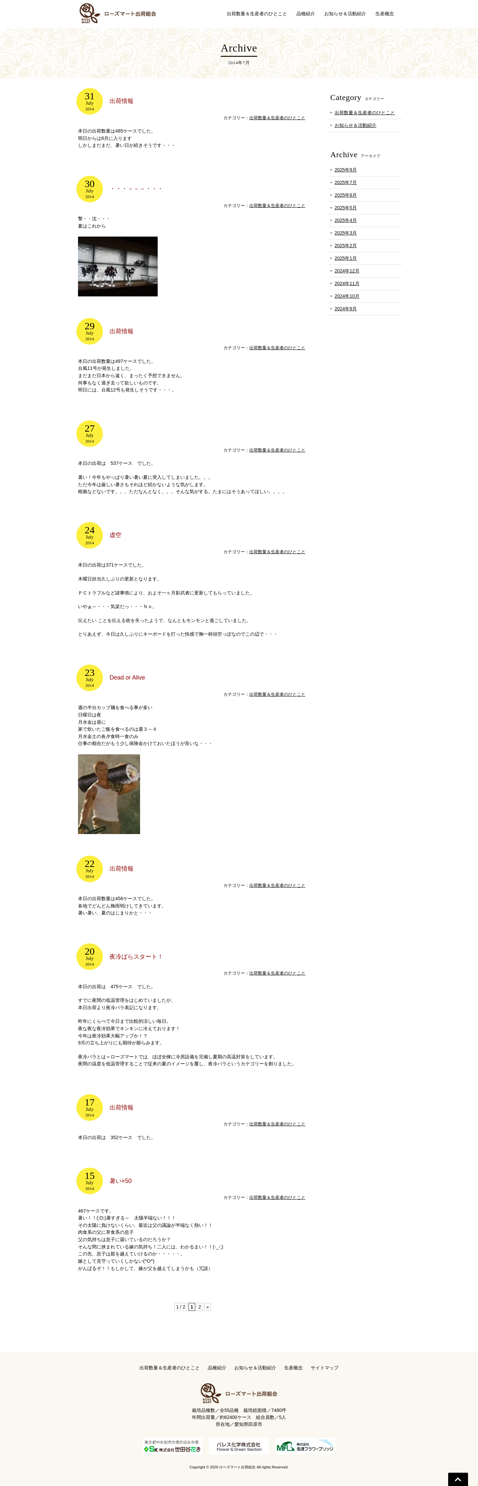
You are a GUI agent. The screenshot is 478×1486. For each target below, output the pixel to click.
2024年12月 (347, 270)
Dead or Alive (127, 677)
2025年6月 (346, 195)
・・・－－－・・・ (136, 188)
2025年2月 (346, 245)
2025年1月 (346, 258)
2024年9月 (346, 308)
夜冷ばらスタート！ (136, 956)
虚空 (115, 535)
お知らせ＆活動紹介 (355, 125)
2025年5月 (346, 207)
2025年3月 (346, 233)
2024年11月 (347, 283)
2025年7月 (346, 182)
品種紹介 (217, 1367)
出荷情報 (121, 101)
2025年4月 (346, 220)
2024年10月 (347, 296)
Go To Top (458, 1479)
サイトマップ (325, 1367)
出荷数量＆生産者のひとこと (277, 117)
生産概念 (293, 1367)
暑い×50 (121, 1180)
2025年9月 (346, 169)
